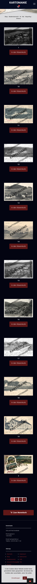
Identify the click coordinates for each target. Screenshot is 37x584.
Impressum (23, 554)
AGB (21, 559)
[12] (18, 153)
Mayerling (28, 16)
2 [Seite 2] (16, 499)
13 (18, 203)
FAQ (21, 562)
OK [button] (25, 578)
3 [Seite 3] (20, 499)
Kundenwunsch (11, 559)
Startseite (9, 554)
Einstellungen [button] (16, 578)
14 (18, 242)
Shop (6, 16)
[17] (18, 347)
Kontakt (9, 564)
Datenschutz (23, 556)
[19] (18, 425)
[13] (18, 192)
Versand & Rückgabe (13, 562)
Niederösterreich (14, 16)
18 (18, 398)
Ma (23, 16)
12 (18, 164)
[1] (18, 36)
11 (18, 125)
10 (18, 87)
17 (18, 358)
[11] (18, 114)
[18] (18, 386)
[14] (18, 230)
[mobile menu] (34, 4)
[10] (18, 75)
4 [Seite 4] (24, 499)
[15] (18, 269)
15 (18, 281)
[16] (18, 308)
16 (18, 319)
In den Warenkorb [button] (18, 52)
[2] (18, 464)
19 (18, 437)
